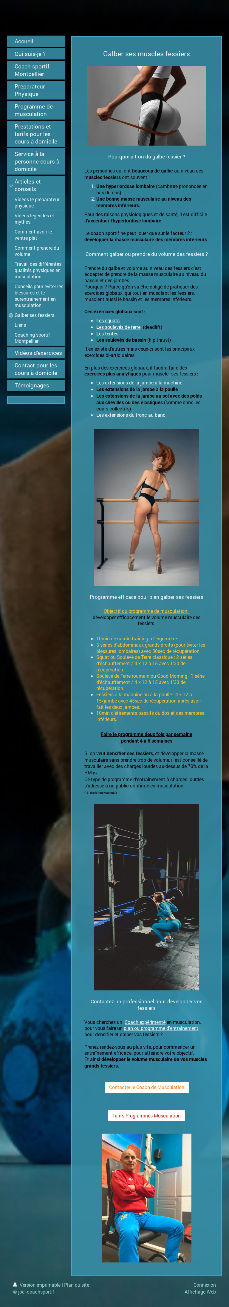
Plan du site (76, 1285)
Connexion (205, 1285)
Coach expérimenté (145, 1022)
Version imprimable (37, 1285)
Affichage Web (200, 1291)
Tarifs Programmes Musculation (146, 1115)
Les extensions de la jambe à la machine (139, 382)
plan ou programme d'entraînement (161, 1028)
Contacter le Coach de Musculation (146, 1087)
